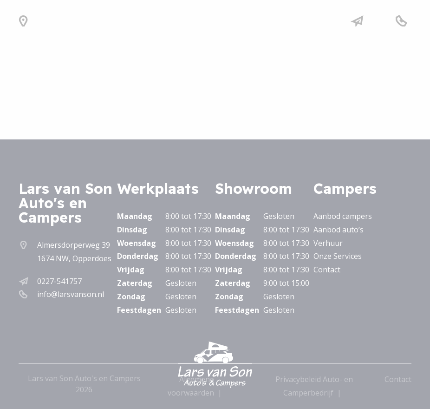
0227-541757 (59, 281)
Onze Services (337, 256)
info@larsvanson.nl (70, 294)
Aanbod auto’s (338, 229)
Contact (326, 269)
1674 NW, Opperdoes (74, 258)
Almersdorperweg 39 (73, 245)
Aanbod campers (342, 216)
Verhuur (328, 243)
